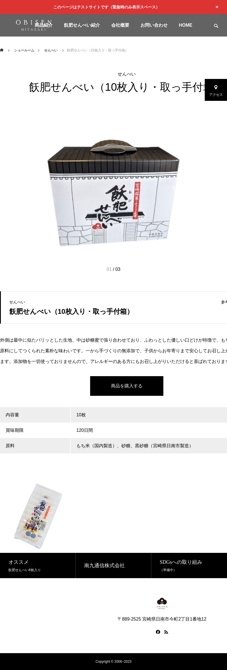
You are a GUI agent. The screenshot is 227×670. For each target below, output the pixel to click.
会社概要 (120, 25)
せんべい (127, 74)
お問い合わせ (154, 25)
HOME (185, 25)
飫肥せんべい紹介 (82, 25)
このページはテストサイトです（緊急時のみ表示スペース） (106, 7)
